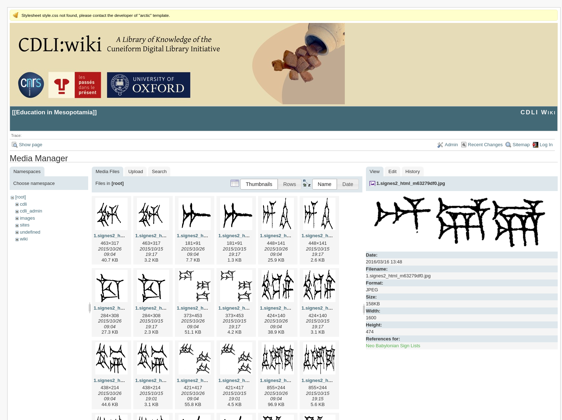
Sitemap (521, 144)
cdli (23, 204)
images (27, 218)
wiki (24, 239)
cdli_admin (31, 211)
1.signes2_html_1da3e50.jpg (208, 308)
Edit (392, 171)
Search (159, 171)
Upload (135, 171)
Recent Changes (485, 144)
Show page (30, 144)
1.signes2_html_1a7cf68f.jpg (208, 235)
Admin (451, 144)
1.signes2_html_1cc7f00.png (166, 308)
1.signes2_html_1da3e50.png (250, 308)
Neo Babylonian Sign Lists (393, 345)
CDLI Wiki (538, 112)
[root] (20, 197)
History (412, 171)
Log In (546, 144)
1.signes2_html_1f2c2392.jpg (292, 380)
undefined (30, 232)
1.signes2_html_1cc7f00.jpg (124, 308)
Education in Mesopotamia (54, 112)
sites (24, 225)
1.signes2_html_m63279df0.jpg (410, 183)
